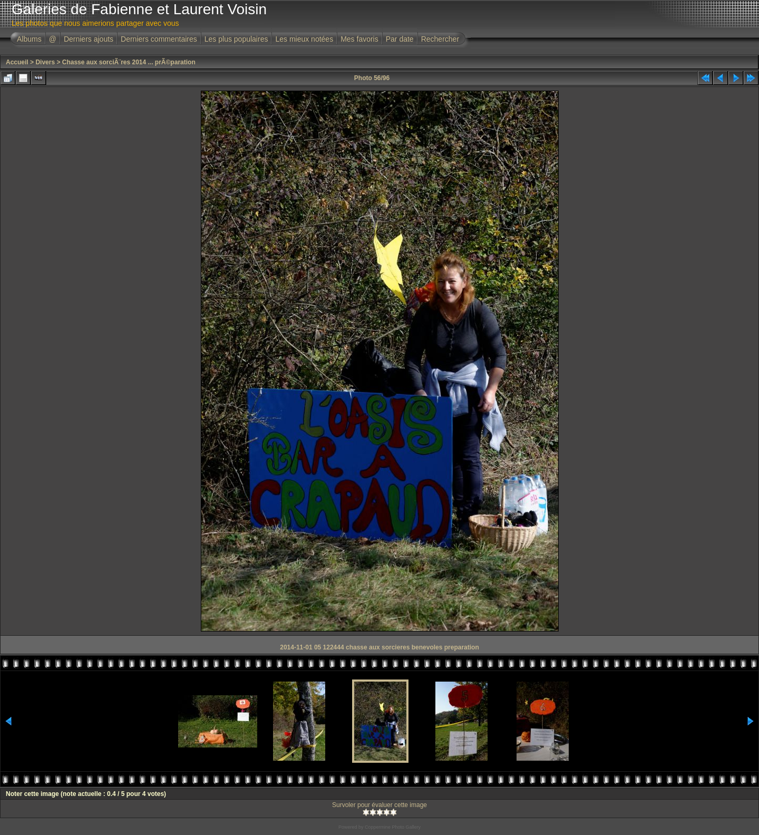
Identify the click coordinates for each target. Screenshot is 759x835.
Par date (400, 39)
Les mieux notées (304, 39)
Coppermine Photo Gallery (393, 827)
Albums (29, 39)
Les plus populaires (236, 39)
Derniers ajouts (88, 39)
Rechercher (440, 39)
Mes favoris (359, 39)
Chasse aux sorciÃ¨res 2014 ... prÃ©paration (129, 62)
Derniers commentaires (159, 39)
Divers (45, 62)
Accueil (17, 62)
